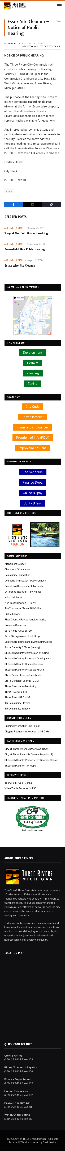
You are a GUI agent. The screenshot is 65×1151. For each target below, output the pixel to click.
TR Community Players (17, 703)
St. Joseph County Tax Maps (20, 765)
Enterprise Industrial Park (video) (23, 591)
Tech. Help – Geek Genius (18, 782)
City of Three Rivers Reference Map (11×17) (29, 754)
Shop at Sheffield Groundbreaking (26, 233)
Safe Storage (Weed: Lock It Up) (22, 636)
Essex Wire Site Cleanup (19, 265)
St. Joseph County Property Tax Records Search (31, 760)
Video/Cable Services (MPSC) (21, 788)
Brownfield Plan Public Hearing (24, 249)
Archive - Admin (30, 46)
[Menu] (59, 6)
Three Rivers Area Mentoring (21, 686)
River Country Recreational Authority (25, 619)
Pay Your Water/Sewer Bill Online (23, 608)
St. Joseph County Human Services (24, 664)
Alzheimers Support (16, 564)
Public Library (12, 614)
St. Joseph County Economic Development (28, 658)
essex (9, 191)
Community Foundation (17, 575)
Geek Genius (49, 1142)
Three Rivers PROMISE (17, 697)
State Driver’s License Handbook (23, 675)
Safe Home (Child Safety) (19, 630)
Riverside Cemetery (15, 625)
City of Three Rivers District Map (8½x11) (27, 749)
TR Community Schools (18, 708)
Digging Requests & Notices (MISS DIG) (27, 731)
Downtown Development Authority (24, 586)
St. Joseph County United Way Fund (24, 669)
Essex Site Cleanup (50, 46)
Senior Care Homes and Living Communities (29, 641)
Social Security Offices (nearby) (22, 647)
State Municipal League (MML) (22, 680)
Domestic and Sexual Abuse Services (25, 580)
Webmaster (13, 43)
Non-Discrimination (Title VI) (20, 602)
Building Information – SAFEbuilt (22, 726)
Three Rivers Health (16, 692)
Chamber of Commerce (17, 569)
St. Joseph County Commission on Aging (27, 653)
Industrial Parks (13, 597)
